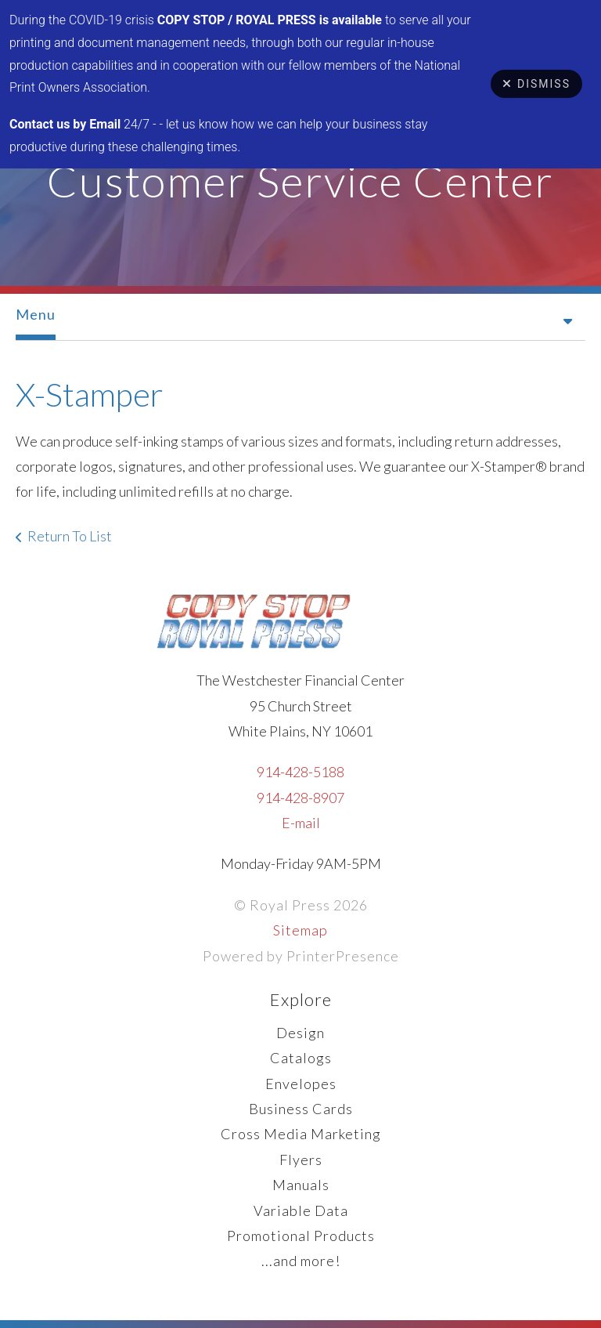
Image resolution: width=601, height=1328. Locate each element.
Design (300, 1032)
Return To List (69, 536)
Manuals (300, 1184)
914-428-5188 (300, 771)
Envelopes (300, 1083)
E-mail (301, 822)
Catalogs (301, 1057)
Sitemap (300, 930)
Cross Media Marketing (301, 1133)
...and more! (300, 1260)
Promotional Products (301, 1235)
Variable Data (301, 1210)
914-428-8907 (300, 797)
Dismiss (536, 84)
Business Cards (301, 1108)
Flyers (300, 1159)
